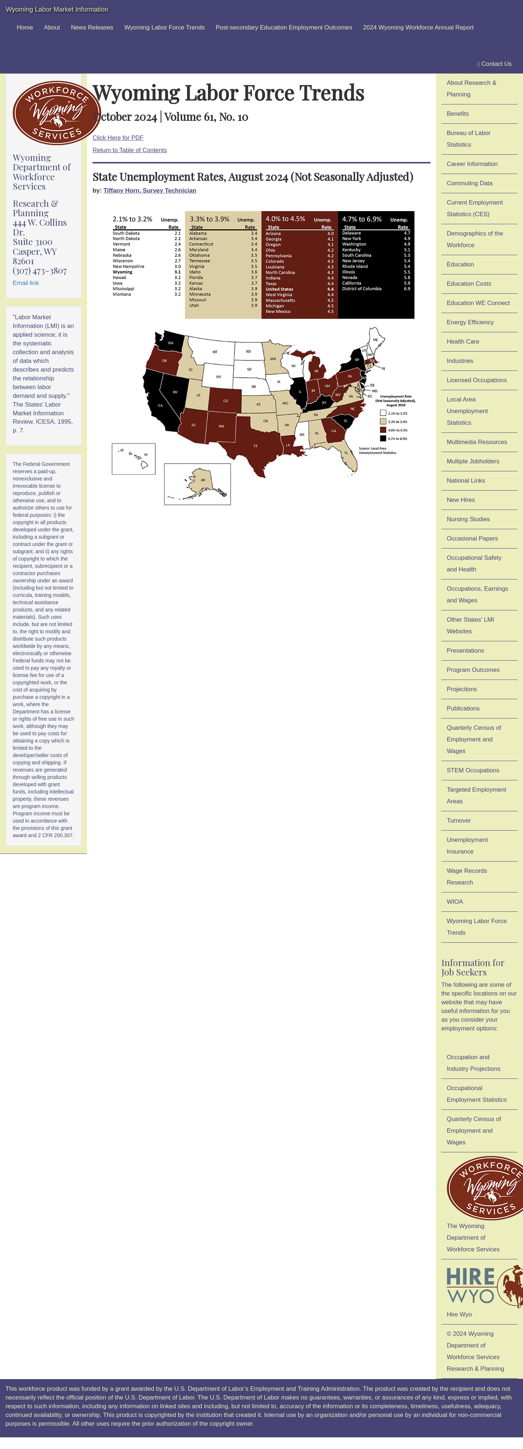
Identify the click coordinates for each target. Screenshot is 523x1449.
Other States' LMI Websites (470, 625)
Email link (26, 283)
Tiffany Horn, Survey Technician (149, 190)
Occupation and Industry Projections (473, 1063)
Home (25, 27)
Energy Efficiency (470, 322)
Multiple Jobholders (473, 461)
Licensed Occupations (477, 380)
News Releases (92, 27)
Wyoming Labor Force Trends (164, 27)
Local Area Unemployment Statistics (467, 411)
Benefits (458, 113)
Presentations (465, 650)
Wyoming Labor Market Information (57, 9)
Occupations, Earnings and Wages (477, 594)
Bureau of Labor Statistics (469, 139)
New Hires (461, 499)
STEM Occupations (473, 770)
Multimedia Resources (477, 442)
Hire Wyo (482, 1290)
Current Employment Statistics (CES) (475, 208)
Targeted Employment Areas (476, 795)
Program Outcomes (473, 669)
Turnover (459, 820)
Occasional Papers (472, 538)
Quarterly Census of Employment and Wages (474, 739)
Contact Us (494, 64)
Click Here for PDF (118, 137)
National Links (466, 480)
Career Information (472, 164)
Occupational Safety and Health (474, 563)
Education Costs (469, 283)
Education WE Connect (478, 303)
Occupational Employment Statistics (477, 1094)
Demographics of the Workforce (475, 239)
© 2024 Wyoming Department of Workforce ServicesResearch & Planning (475, 1351)
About (52, 27)
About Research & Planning (471, 88)
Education (460, 264)
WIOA (455, 901)
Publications (463, 708)
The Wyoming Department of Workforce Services (482, 1204)
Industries (460, 360)
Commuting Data (470, 183)
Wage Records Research (467, 876)
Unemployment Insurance (467, 845)
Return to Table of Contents (130, 150)
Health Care (463, 341)
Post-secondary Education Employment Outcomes (284, 27)
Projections (462, 689)
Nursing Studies (468, 519)
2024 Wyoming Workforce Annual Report (418, 27)
